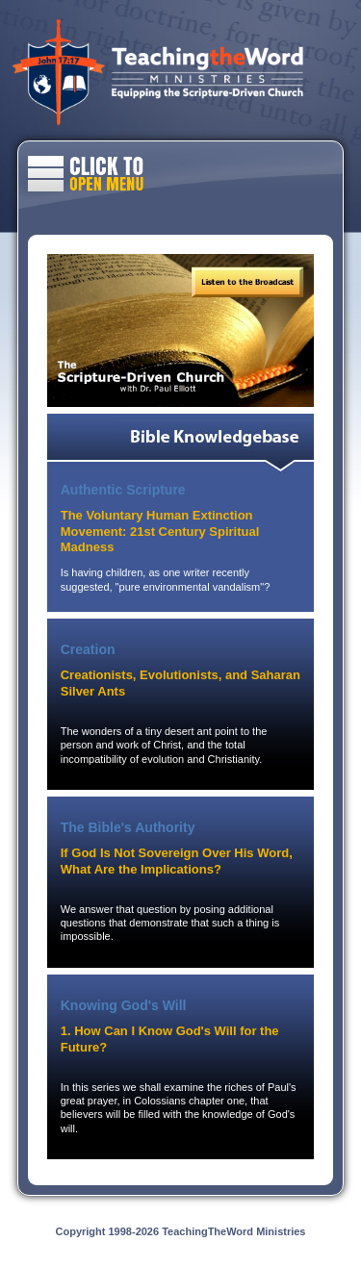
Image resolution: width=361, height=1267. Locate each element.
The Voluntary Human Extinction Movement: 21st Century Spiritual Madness (160, 531)
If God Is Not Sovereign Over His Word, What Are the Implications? (177, 861)
